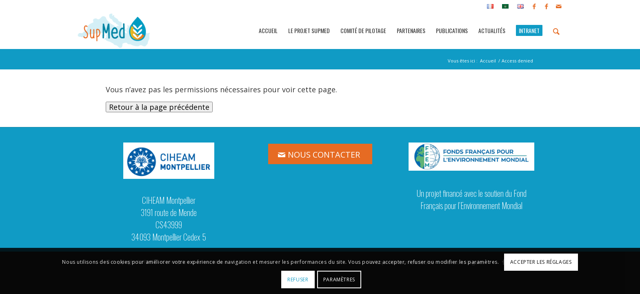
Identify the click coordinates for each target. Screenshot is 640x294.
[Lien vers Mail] (559, 6)
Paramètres (339, 279)
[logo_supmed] (114, 31)
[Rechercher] (556, 31)
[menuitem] (490, 6)
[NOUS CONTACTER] (320, 154)
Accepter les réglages (541, 261)
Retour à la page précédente (159, 107)
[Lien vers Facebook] (534, 6)
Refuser (297, 279)
